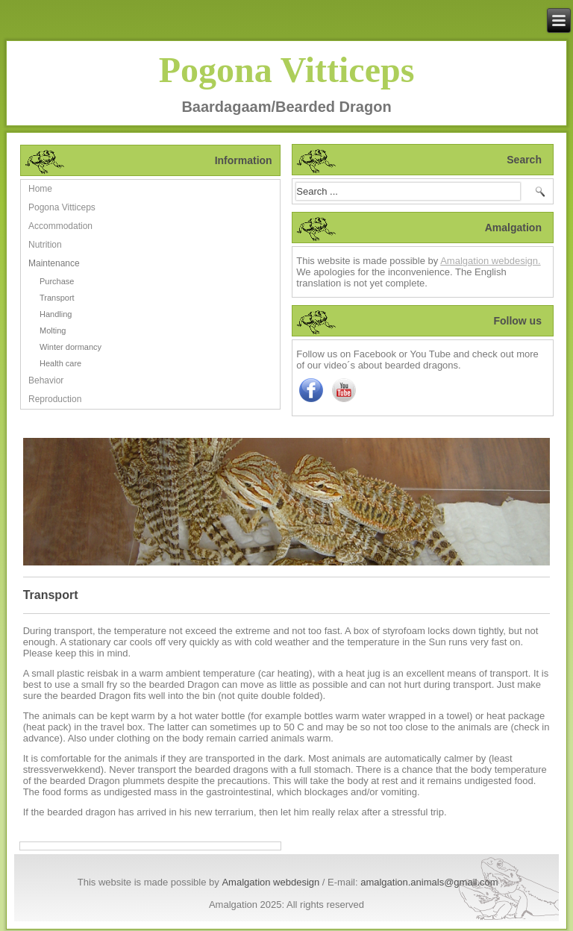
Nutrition (45, 244)
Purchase (57, 281)
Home (40, 189)
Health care (60, 363)
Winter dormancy (70, 346)
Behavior (45, 380)
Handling (56, 314)
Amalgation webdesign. (490, 260)
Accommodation (60, 226)
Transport (57, 297)
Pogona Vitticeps (287, 70)
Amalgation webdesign (270, 882)
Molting (53, 330)
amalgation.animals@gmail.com (429, 882)
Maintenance (54, 263)
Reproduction (54, 399)
